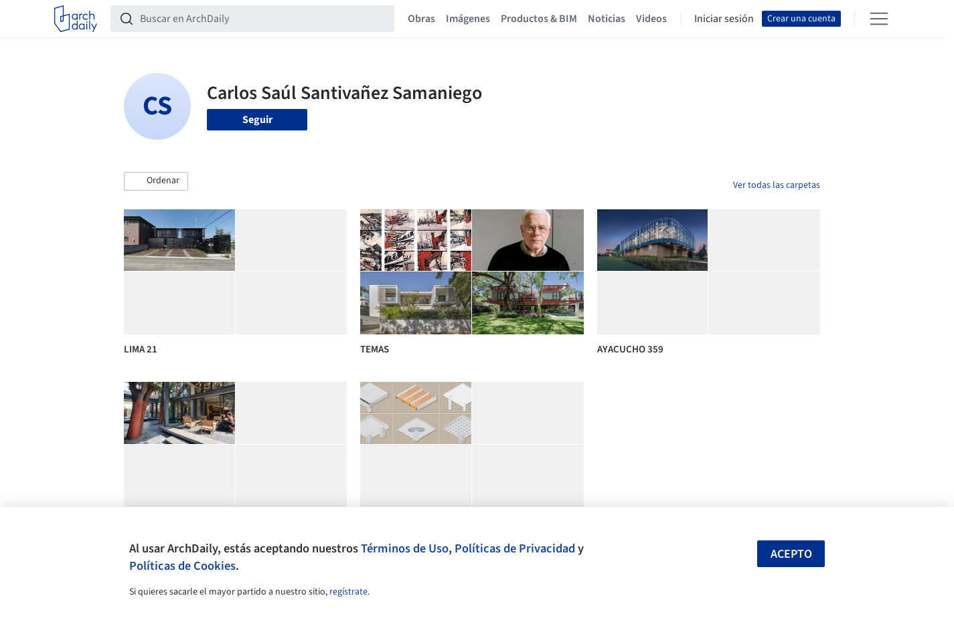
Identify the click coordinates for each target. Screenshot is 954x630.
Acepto (791, 554)
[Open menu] (879, 18)
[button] (156, 181)
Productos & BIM (539, 18)
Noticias (606, 18)
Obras (421, 18)
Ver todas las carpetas (776, 185)
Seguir (257, 119)
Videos (651, 18)
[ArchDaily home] (75, 18)
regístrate (348, 592)
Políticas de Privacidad (515, 548)
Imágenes (468, 18)
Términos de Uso (405, 548)
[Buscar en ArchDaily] (263, 19)
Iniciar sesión (724, 18)
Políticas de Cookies (182, 565)
